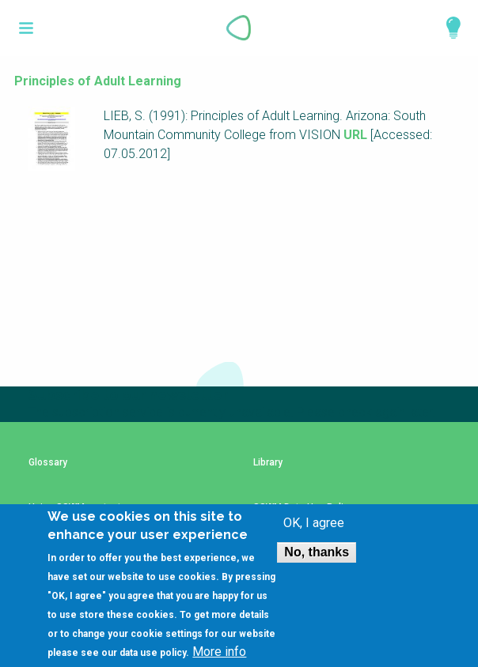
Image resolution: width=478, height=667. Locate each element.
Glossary (47, 463)
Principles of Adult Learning (97, 81)
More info (219, 652)
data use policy (153, 652)
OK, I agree (313, 523)
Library (268, 463)
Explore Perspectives (446, 27)
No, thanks (316, 552)
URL (355, 134)
